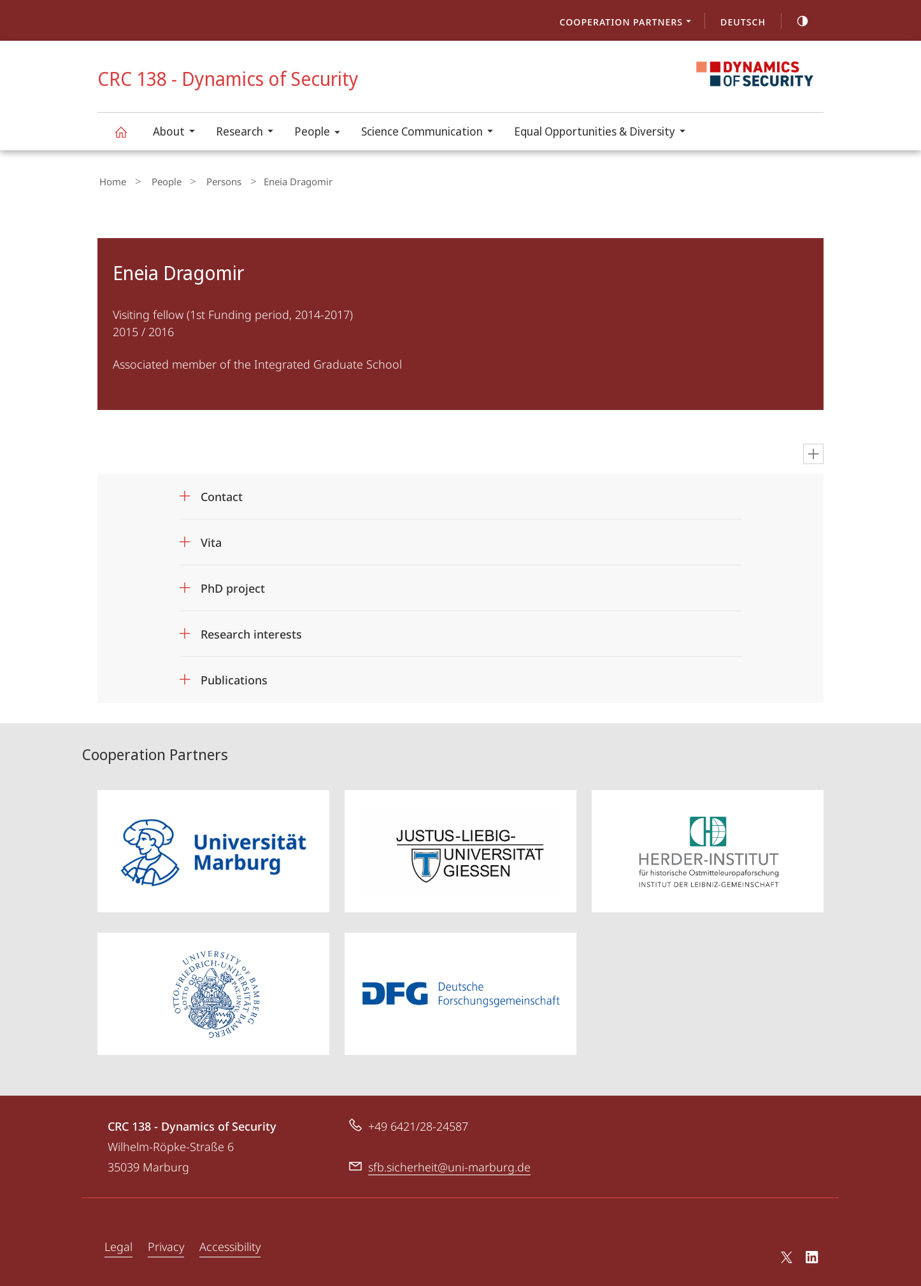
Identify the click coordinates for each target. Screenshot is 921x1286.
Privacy (166, 1242)
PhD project (233, 585)
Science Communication (431, 133)
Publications (234, 677)
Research (249, 133)
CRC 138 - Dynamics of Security (128, 137)
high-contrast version (796, 21)
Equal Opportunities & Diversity (604, 133)
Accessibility (230, 1242)
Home (110, 180)
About (178, 133)
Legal (118, 1242)
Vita (211, 539)
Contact (222, 493)
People (321, 133)
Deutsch (743, 21)
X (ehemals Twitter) (784, 1253)
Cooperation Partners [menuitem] (629, 23)
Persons (204, 180)
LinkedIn (812, 1255)
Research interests (251, 631)
